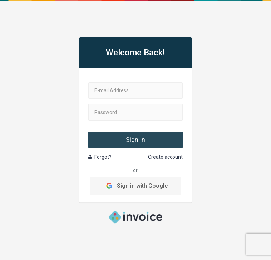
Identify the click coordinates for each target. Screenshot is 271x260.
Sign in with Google (135, 186)
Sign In (135, 139)
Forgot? (100, 157)
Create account (165, 157)
